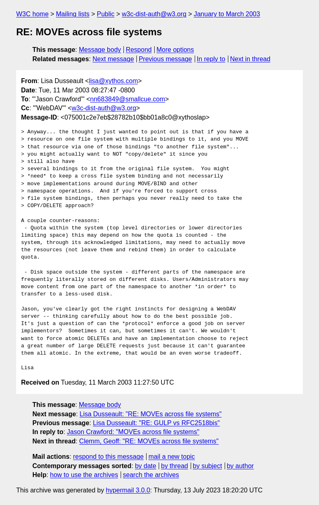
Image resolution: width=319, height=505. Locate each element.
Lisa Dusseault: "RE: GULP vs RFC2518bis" (156, 422)
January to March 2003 (227, 14)
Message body (100, 49)
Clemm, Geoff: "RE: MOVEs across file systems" (149, 441)
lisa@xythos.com (113, 80)
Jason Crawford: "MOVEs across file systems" (133, 431)
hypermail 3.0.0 (128, 490)
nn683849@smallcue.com (127, 99)
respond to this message (108, 456)
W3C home (32, 14)
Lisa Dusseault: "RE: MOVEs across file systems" (151, 414)
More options (175, 49)
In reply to (211, 59)
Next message (113, 59)
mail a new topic (172, 456)
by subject (207, 465)
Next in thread (250, 59)
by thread (174, 465)
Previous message (165, 59)
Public (106, 14)
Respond (139, 49)
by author (240, 465)
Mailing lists (72, 14)
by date (145, 465)
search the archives (151, 474)
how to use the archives (84, 474)
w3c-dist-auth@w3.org (154, 14)
